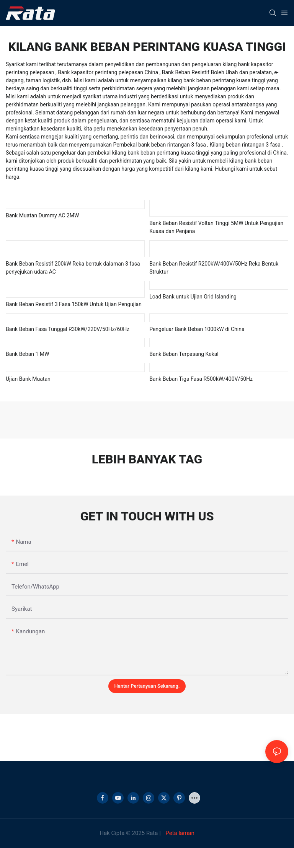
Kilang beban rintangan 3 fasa (246, 145)
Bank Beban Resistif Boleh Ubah (200, 72)
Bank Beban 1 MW (27, 354)
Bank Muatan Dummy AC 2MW (42, 215)
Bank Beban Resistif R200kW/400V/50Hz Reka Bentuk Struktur (213, 268)
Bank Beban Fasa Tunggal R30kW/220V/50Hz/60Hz (67, 329)
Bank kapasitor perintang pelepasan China (108, 72)
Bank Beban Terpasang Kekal (184, 354)
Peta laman (179, 833)
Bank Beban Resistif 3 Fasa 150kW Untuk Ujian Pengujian (74, 304)
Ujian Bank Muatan (28, 379)
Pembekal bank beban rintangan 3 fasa (160, 145)
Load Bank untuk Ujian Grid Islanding (193, 297)
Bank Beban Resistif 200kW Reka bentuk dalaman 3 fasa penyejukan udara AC (73, 268)
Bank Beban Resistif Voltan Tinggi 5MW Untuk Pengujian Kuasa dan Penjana (216, 227)
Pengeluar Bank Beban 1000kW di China (196, 329)
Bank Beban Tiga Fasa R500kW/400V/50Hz (201, 379)
